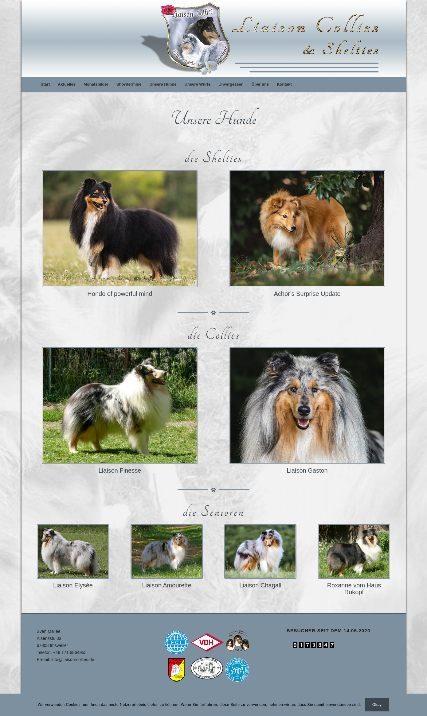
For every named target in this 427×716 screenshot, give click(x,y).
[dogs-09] (167, 551)
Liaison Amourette (166, 585)
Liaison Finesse (120, 470)
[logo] (262, 38)
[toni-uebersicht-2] (307, 405)
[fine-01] (120, 405)
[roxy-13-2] (354, 551)
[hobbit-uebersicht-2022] (120, 228)
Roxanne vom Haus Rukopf (354, 588)
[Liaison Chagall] (260, 551)
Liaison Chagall (260, 585)
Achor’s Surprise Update (307, 293)
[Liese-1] (73, 551)
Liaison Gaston (307, 470)
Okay (377, 704)
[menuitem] (45, 84)
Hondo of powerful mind (119, 293)
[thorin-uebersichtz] (307, 228)
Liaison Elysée (73, 585)
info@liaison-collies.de (72, 659)
